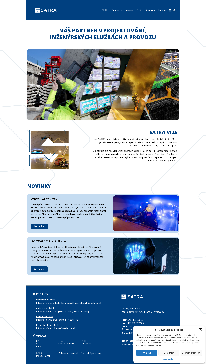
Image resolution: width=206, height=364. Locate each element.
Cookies (164, 359)
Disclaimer (172, 359)
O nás (139, 10)
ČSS (38, 343)
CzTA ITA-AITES (66, 343)
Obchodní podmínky (91, 353)
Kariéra (162, 10)
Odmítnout (169, 352)
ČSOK (83, 341)
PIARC (39, 346)
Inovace (129, 10)
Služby (105, 10)
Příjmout (147, 352)
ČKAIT (61, 341)
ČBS (38, 341)
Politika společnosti (68, 353)
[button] (200, 329)
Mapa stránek (43, 356)
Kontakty (150, 10)
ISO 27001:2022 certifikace (48, 241)
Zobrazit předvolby (191, 352)
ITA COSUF (86, 343)
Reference (117, 10)
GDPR (39, 353)
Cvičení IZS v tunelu (44, 198)
